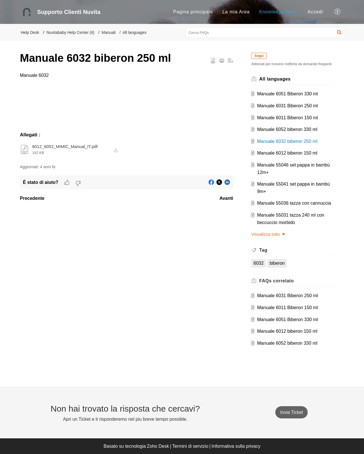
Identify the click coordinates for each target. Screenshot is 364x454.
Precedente (32, 198)
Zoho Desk (158, 446)
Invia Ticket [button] (291, 412)
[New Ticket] (291, 412)
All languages (134, 32)
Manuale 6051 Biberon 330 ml (287, 93)
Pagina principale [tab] (193, 11)
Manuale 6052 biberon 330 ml (287, 129)
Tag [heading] (263, 250)
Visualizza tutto (268, 234)
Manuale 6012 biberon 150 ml (287, 153)
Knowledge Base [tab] (278, 11)
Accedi (315, 11)
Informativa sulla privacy (236, 446)
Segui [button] (259, 56)
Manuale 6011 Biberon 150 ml (287, 117)
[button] (337, 12)
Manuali (108, 32)
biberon (277, 263)
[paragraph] (126, 75)
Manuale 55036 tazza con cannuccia (294, 203)
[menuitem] (315, 12)
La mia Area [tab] (236, 11)
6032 (259, 263)
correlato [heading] (276, 280)
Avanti (226, 198)
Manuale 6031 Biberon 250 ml (287, 105)
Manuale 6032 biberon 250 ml (287, 141)
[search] (265, 32)
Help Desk (30, 32)
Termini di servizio (190, 446)
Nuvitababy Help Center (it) (70, 32)
